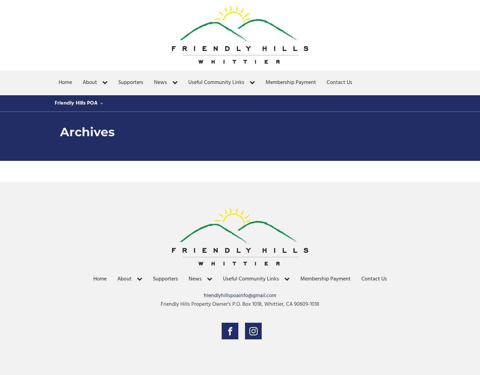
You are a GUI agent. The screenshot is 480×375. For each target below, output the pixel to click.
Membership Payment (291, 82)
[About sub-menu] (106, 83)
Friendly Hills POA (76, 103)
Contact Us (339, 82)
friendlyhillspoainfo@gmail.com (240, 296)
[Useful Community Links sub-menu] (254, 83)
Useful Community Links (216, 82)
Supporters (130, 82)
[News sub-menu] (176, 83)
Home (65, 82)
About (90, 82)
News (160, 82)
